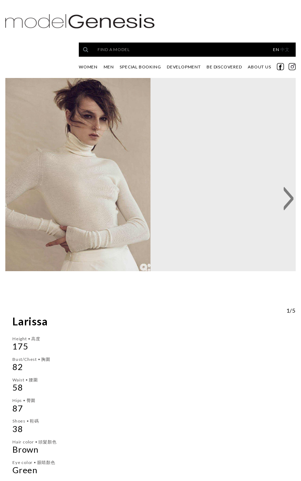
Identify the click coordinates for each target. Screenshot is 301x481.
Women (88, 66)
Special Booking (140, 66)
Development (184, 66)
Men (109, 66)
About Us (259, 66)
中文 (285, 49)
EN (276, 49)
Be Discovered (224, 66)
